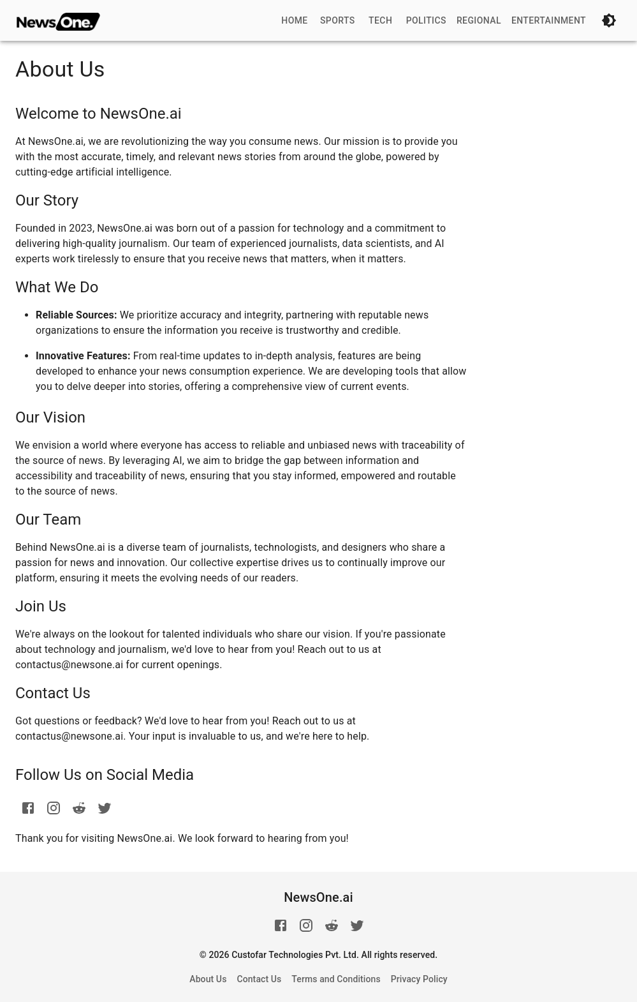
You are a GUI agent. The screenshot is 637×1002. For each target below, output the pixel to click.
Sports (337, 20)
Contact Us (259, 979)
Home (294, 20)
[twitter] (104, 808)
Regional (479, 20)
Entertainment (548, 20)
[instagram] (53, 808)
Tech (380, 20)
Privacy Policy (419, 979)
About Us (207, 979)
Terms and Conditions (335, 979)
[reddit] (79, 808)
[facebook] (28, 808)
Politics (426, 20)
